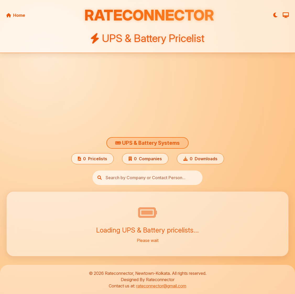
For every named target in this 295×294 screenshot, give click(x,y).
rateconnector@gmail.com (161, 285)
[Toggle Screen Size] (286, 15)
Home (15, 15)
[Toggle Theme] (275, 15)
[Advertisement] (147, 96)
